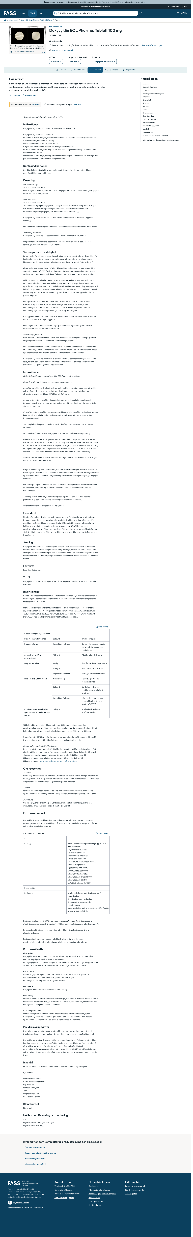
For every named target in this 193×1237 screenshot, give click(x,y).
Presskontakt (94, 1197)
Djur (41, 13)
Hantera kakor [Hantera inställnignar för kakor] (95, 1205)
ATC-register (131, 1193)
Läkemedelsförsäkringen (151, 45)
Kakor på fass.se (96, 1201)
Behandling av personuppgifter (102, 1193)
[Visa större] (102, 626)
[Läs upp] (15, 95)
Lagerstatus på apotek (135, 1186)
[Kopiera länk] (29, 95)
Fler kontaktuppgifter (64, 1197)
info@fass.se (66, 1190)
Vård (32, 13)
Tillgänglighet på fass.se (99, 1190)
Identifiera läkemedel (134, 1190)
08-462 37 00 (68, 1186)
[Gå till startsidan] (10, 13)
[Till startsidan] (5, 20)
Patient (23, 13)
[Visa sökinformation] (140, 13)
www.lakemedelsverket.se (51, 761)
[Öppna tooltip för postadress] (71, 761)
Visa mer (36, 104)
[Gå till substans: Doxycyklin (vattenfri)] (104, 61)
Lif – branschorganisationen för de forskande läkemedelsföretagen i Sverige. (26, 1195)
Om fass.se (94, 1186)
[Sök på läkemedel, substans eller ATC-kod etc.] (97, 13)
